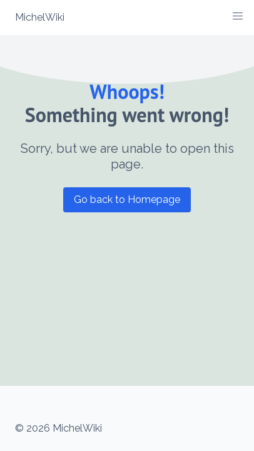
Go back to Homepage (127, 199)
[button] (237, 16)
